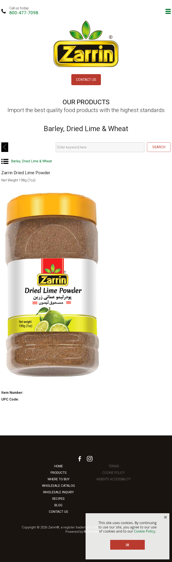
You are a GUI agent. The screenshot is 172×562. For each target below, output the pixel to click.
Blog (58, 505)
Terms (113, 466)
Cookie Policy (113, 473)
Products (59, 473)
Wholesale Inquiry (58, 492)
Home (58, 466)
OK (127, 544)
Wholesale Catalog (58, 486)
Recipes (58, 499)
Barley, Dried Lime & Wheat (31, 161)
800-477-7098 (23, 12)
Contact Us (86, 80)
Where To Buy (59, 479)
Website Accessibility (113, 479)
